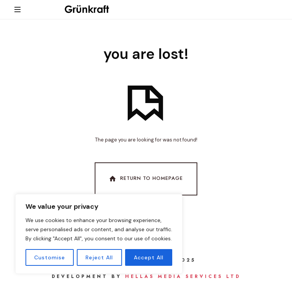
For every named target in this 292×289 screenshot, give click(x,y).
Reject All (99, 257)
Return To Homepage (145, 179)
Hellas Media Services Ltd (183, 276)
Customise (49, 257)
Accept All (148, 257)
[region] (98, 234)
